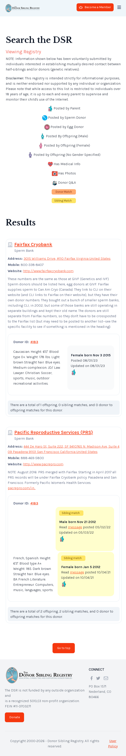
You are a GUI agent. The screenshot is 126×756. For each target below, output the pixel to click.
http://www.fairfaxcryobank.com (48, 271)
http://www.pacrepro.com (43, 464)
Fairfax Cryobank (33, 244)
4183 (34, 342)
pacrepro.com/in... (22, 488)
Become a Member (95, 7)
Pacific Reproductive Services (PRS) (53, 432)
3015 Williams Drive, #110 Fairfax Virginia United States (67, 258)
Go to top (63, 648)
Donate (14, 717)
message (75, 527)
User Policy (113, 743)
